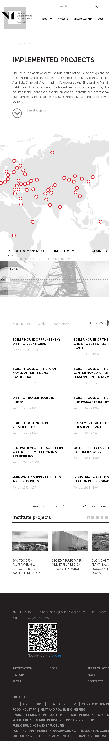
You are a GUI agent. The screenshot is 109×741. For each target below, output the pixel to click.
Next (104, 506)
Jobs (100, 19)
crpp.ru (56, 655)
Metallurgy (21, 720)
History (18, 675)
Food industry (24, 709)
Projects (63, 19)
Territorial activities (54, 736)
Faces (16, 681)
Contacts (95, 681)
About (45, 19)
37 (84, 506)
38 (93, 506)
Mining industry (48, 720)
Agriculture (32, 704)
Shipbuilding (22, 736)
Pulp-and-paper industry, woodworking (44, 731)
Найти (96, 6)
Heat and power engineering (63, 709)
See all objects (17, 112)
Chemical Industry (62, 704)
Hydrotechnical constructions (38, 715)
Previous (36, 506)
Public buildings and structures (38, 725)
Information (22, 668)
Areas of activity (83, 19)
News (91, 675)
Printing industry (80, 720)
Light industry (81, 715)
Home (16, 43)
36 (74, 506)
